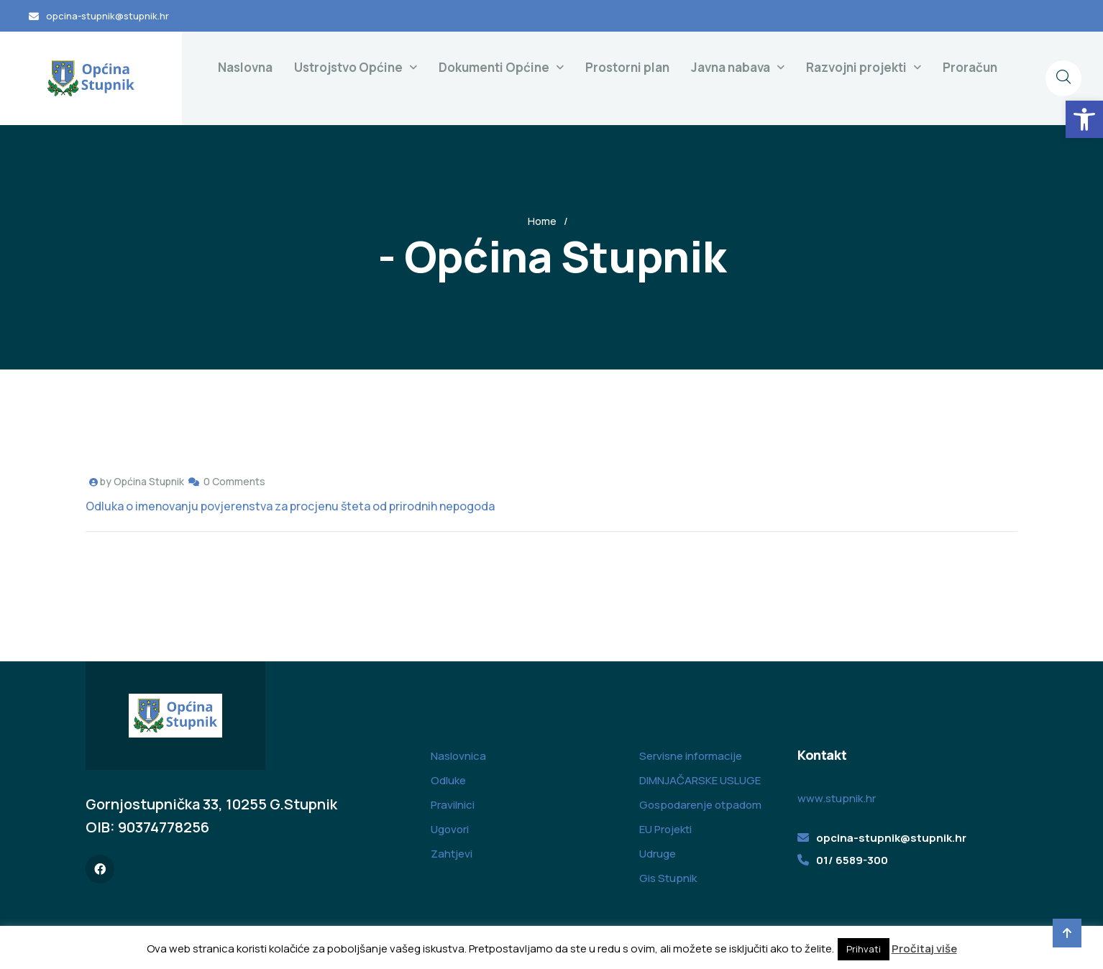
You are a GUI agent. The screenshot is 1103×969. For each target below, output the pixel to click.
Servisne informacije (690, 755)
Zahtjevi (451, 853)
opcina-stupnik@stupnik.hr (107, 15)
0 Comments (234, 481)
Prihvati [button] (863, 948)
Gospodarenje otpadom (700, 804)
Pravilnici (453, 804)
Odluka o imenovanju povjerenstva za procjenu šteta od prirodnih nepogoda (290, 506)
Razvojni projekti (856, 67)
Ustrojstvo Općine (348, 67)
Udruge (657, 853)
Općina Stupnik (149, 481)
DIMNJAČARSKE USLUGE (700, 780)
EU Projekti (665, 829)
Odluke (448, 780)
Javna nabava (730, 67)
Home (542, 221)
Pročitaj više (924, 948)
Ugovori (450, 829)
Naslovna (245, 67)
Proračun (970, 67)
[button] (1084, 119)
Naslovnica (458, 755)
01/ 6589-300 (852, 860)
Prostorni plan (627, 67)
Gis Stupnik (668, 878)
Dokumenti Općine (494, 67)
